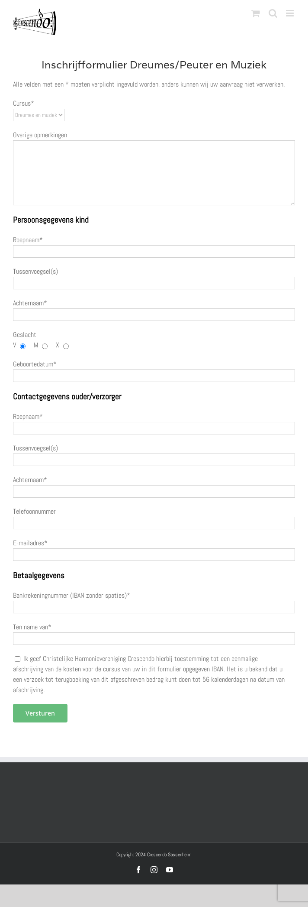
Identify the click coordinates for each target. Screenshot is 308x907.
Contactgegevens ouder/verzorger (67, 397)
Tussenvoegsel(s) (35, 271)
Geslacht (24, 334)
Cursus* (23, 103)
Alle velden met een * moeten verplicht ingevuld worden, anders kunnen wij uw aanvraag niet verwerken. (149, 84)
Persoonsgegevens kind (51, 220)
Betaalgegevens (38, 575)
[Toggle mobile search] (273, 13)
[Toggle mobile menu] (290, 13)
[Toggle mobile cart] (255, 13)
